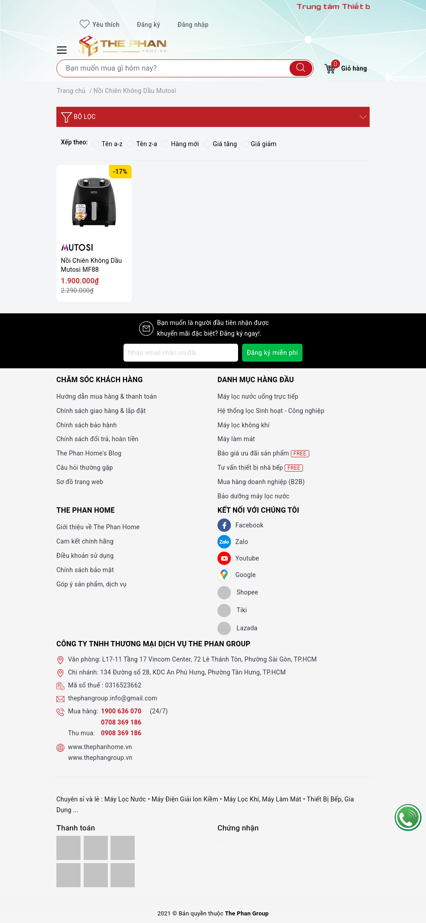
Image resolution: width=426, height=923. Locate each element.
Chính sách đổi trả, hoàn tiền (97, 439)
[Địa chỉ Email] (181, 353)
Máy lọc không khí (243, 425)
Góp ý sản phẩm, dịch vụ (91, 584)
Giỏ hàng (345, 67)
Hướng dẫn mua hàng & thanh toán (106, 396)
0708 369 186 (121, 722)
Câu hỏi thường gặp (84, 467)
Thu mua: (81, 733)
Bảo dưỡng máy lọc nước (253, 496)
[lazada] (237, 628)
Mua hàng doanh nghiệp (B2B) (261, 481)
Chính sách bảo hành (86, 425)
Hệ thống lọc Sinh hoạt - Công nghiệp (270, 410)
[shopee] (237, 592)
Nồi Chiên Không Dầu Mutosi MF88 (91, 265)
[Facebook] (224, 525)
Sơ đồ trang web (79, 481)
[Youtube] (224, 558)
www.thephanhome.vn (100, 746)
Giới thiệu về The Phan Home (98, 527)
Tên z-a (142, 144)
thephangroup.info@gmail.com (113, 698)
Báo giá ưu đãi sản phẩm (263, 453)
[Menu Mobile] (63, 49)
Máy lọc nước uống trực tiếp (257, 396)
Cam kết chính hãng (85, 541)
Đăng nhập (193, 24)
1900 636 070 (122, 711)
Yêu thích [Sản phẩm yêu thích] (99, 24)
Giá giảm (259, 144)
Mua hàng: (83, 711)
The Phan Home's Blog (88, 453)
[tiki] (232, 610)
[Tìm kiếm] (301, 68)
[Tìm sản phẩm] (185, 68)
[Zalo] (224, 541)
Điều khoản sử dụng (85, 555)
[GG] (224, 575)
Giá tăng (220, 144)
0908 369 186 (121, 733)
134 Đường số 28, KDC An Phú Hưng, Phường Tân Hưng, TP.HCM (193, 672)
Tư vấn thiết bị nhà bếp (260, 468)
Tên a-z (107, 144)
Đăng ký (148, 24)
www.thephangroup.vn (100, 757)
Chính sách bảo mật (85, 569)
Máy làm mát (236, 439)
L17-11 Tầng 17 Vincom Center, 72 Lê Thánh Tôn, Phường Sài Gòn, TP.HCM (209, 659)
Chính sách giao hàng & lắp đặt (101, 410)
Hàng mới (180, 144)
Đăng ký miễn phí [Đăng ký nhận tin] (272, 352)
